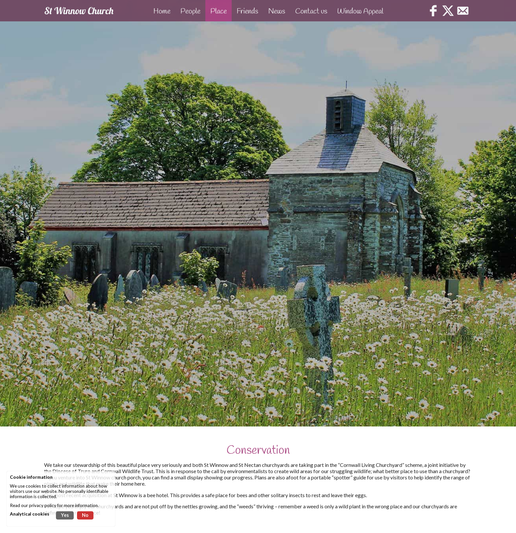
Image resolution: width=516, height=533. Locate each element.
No (85, 515)
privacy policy (42, 505)
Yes (65, 515)
